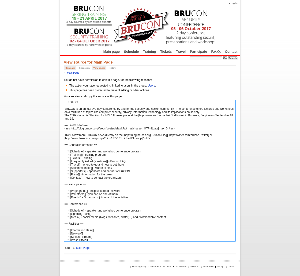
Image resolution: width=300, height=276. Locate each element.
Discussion (84, 68)
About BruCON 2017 (160, 266)
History (112, 68)
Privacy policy (139, 266)
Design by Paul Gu (226, 266)
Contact (231, 51)
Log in (233, 3)
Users (151, 85)
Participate (198, 51)
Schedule (131, 51)
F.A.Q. (216, 51)
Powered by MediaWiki (201, 266)
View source (99, 68)
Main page (111, 51)
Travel (181, 51)
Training (149, 51)
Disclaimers (181, 266)
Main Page (73, 72)
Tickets (166, 51)
